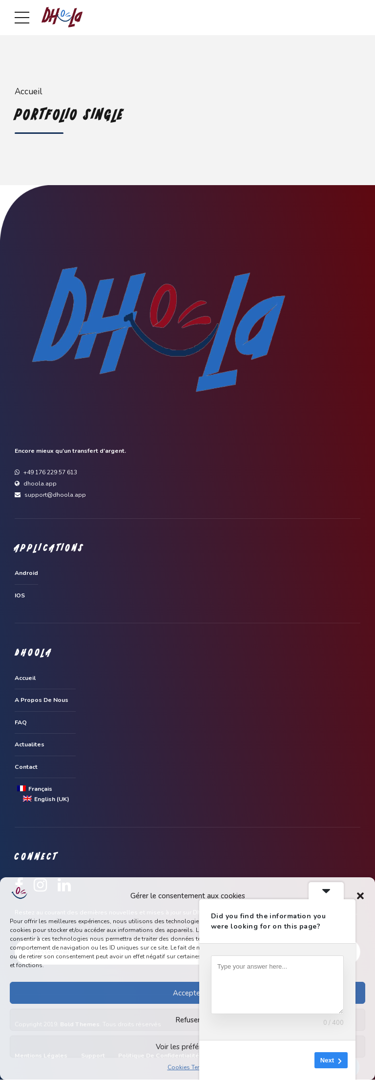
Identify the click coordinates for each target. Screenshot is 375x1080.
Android (26, 573)
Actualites (29, 745)
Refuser (187, 1020)
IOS (20, 595)
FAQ (21, 722)
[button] (360, 896)
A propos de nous (41, 700)
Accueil (28, 91)
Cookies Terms (187, 1067)
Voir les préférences (188, 1047)
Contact (26, 767)
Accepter (188, 993)
